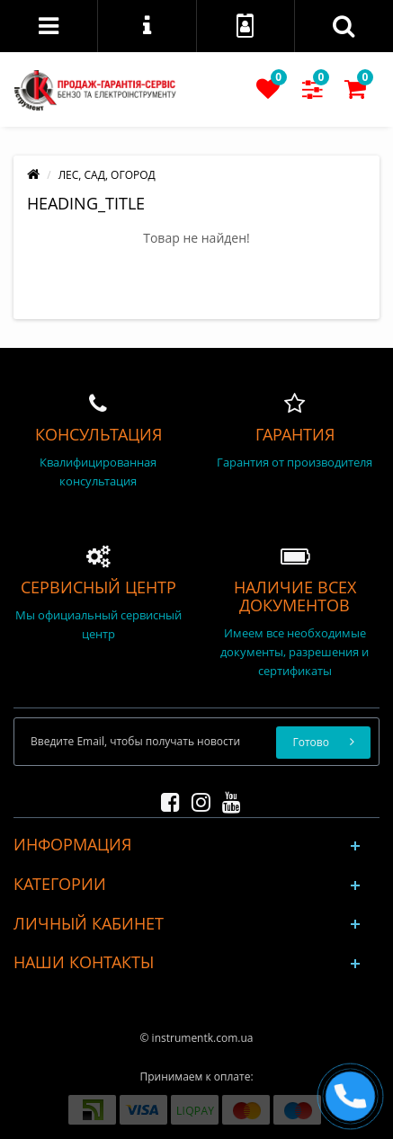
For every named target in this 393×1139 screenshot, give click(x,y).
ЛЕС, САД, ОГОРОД (107, 174)
